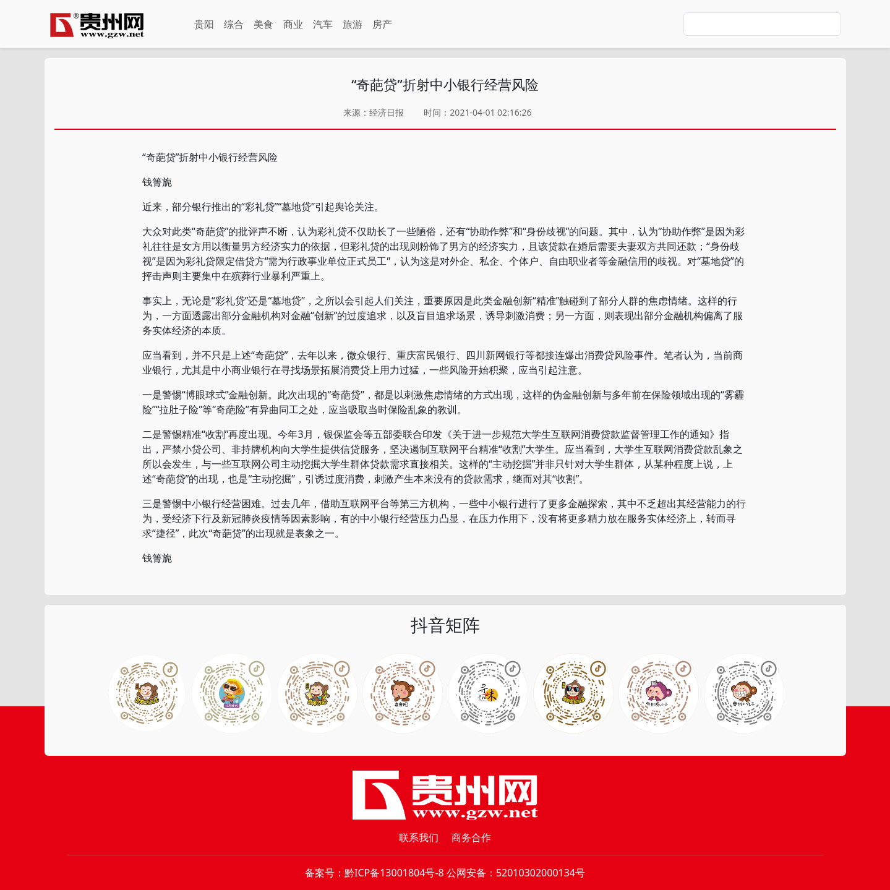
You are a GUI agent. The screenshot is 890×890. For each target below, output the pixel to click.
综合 (234, 24)
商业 (293, 24)
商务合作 (471, 837)
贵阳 (204, 24)
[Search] (762, 24)
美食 (263, 24)
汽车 (323, 24)
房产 (382, 24)
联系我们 (419, 837)
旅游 (352, 24)
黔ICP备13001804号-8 (394, 872)
